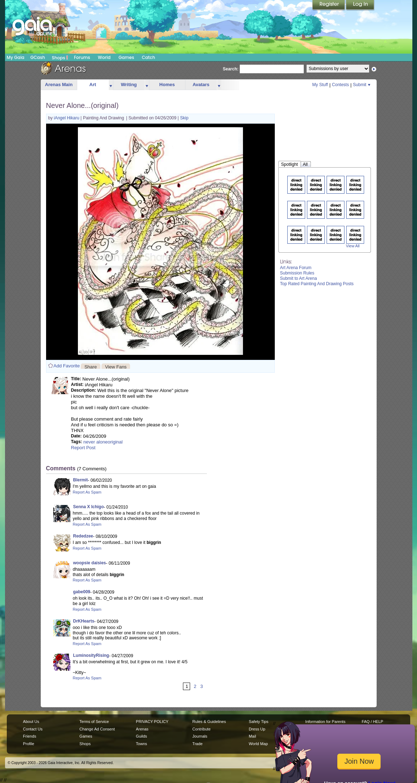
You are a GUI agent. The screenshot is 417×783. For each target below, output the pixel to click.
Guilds (141, 736)
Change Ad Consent (97, 729)
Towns (141, 744)
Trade (197, 744)
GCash (37, 57)
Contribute (201, 729)
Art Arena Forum (296, 267)
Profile (28, 744)
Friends (29, 736)
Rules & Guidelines (209, 721)
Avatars (201, 84)
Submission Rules (297, 273)
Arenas (142, 729)
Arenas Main (59, 84)
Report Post (83, 447)
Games (126, 57)
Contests (340, 84)
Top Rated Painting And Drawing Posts (317, 283)
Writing (129, 84)
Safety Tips (258, 721)
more (111, 85)
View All (352, 246)
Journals (199, 736)
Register (329, 5)
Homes (167, 84)
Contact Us (33, 729)
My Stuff (320, 84)
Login (360, 5)
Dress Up (257, 729)
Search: (231, 68)
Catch (148, 57)
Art (92, 84)
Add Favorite (67, 365)
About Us (31, 721)
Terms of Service (94, 721)
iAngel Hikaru (67, 117)
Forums (82, 57)
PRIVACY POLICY (152, 721)
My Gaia (15, 57)
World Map (258, 744)
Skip (184, 117)
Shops (60, 57)
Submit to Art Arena (298, 278)
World (104, 57)
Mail (252, 736)
